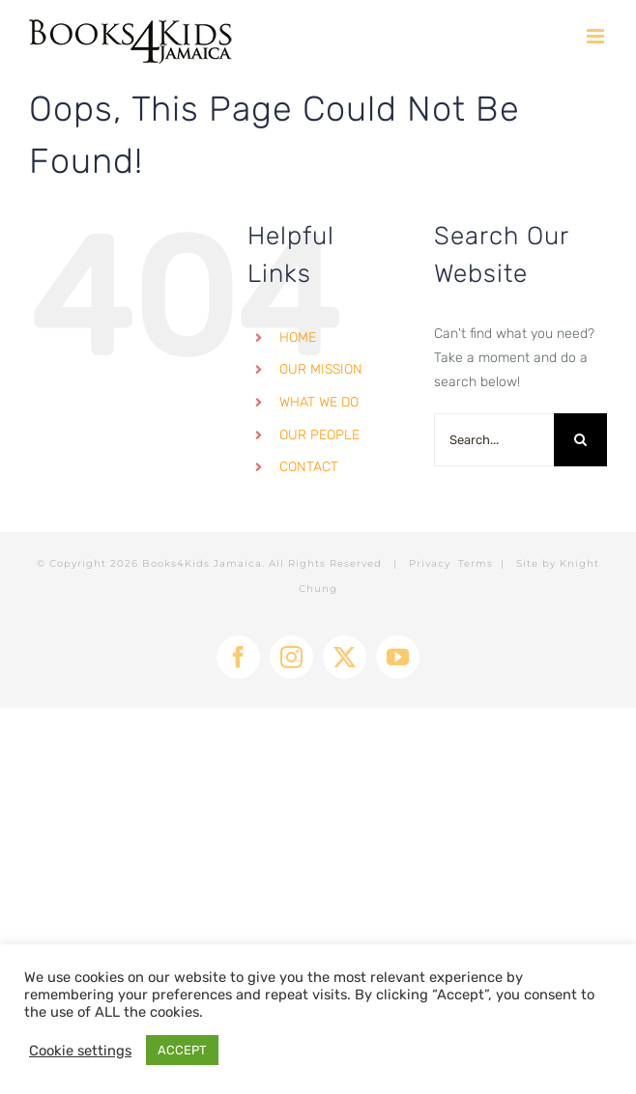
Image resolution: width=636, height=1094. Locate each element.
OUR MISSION (320, 369)
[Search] (580, 439)
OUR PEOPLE (319, 435)
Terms (475, 563)
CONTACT (308, 467)
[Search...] (494, 439)
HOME (297, 337)
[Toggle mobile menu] (597, 36)
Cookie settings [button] (80, 1050)
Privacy (429, 563)
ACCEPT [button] (182, 1050)
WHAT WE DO (319, 402)
